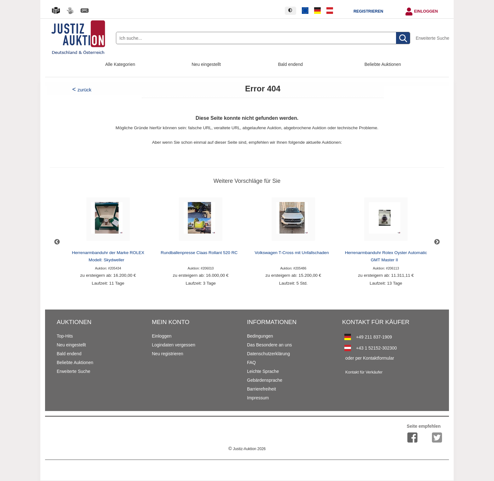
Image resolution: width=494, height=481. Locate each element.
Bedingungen (260, 336)
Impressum (258, 397)
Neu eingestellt (206, 64)
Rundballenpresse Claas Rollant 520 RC (199, 252)
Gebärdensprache (264, 380)
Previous (57, 242)
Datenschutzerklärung (268, 353)
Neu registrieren (167, 353)
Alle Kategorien (120, 64)
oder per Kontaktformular (369, 358)
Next (437, 242)
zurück (84, 89)
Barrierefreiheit (261, 388)
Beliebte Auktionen (383, 64)
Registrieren (368, 11)
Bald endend (290, 64)
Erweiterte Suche (432, 38)
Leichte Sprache (263, 371)
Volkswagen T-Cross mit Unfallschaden (292, 252)
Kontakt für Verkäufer (363, 372)
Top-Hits (65, 336)
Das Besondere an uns (269, 344)
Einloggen (426, 11)
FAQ (251, 362)
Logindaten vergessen (173, 344)
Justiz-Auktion (247, 449)
